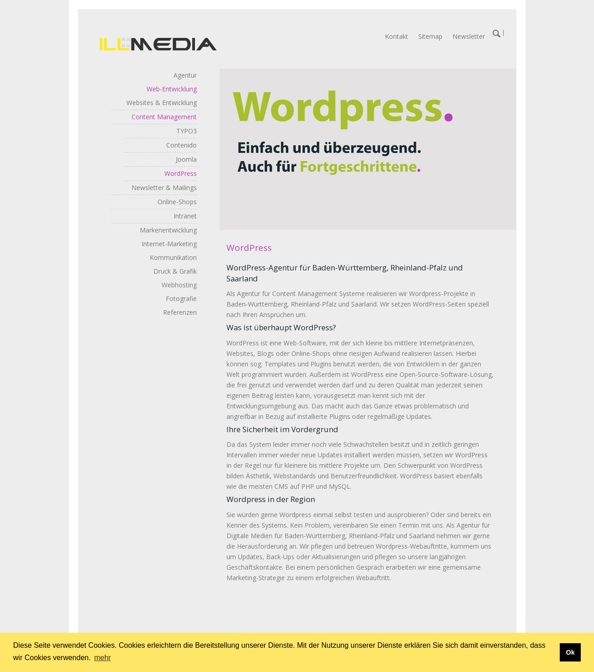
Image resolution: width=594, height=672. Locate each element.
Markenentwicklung (168, 230)
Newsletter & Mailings (164, 187)
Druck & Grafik (175, 271)
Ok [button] (570, 652)
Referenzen (180, 312)
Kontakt (396, 36)
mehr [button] (102, 657)
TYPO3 (186, 131)
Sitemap (430, 36)
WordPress (180, 173)
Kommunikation (173, 257)
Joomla (186, 159)
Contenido (181, 145)
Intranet (185, 216)
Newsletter (468, 36)
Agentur (185, 75)
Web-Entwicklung (172, 89)
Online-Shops (177, 201)
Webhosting (179, 284)
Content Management (164, 116)
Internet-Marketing (169, 243)
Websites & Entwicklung (161, 102)
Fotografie (181, 298)
